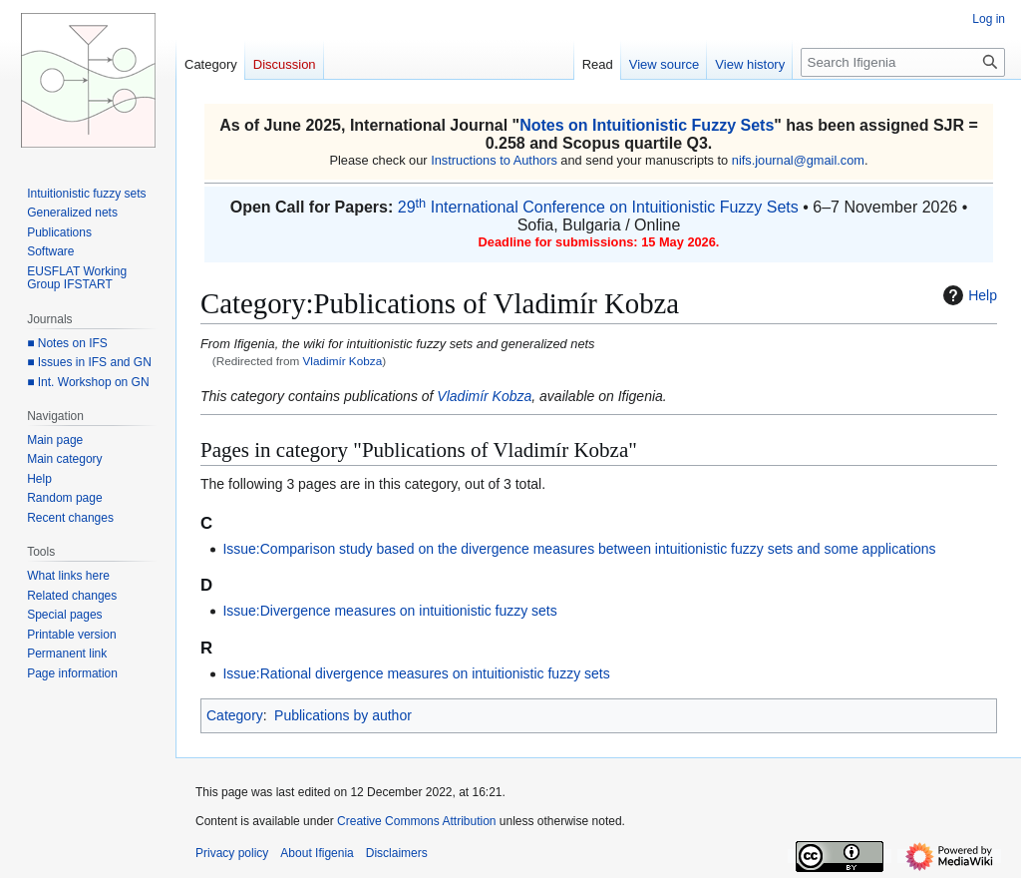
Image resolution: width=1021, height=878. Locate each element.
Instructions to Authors (494, 160)
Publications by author (343, 715)
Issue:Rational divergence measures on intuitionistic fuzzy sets (415, 673)
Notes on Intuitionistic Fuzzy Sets (646, 125)
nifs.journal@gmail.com (798, 160)
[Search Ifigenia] (903, 62)
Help (967, 295)
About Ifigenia (316, 853)
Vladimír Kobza (343, 360)
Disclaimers (397, 853)
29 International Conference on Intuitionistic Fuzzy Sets (598, 207)
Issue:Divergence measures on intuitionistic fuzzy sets (389, 611)
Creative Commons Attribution (416, 821)
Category (234, 715)
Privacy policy (231, 853)
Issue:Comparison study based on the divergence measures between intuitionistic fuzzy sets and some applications (578, 549)
